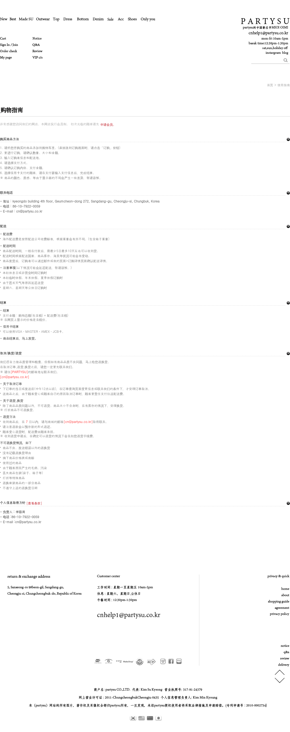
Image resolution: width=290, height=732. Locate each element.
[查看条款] (33, 503)
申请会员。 (108, 124)
